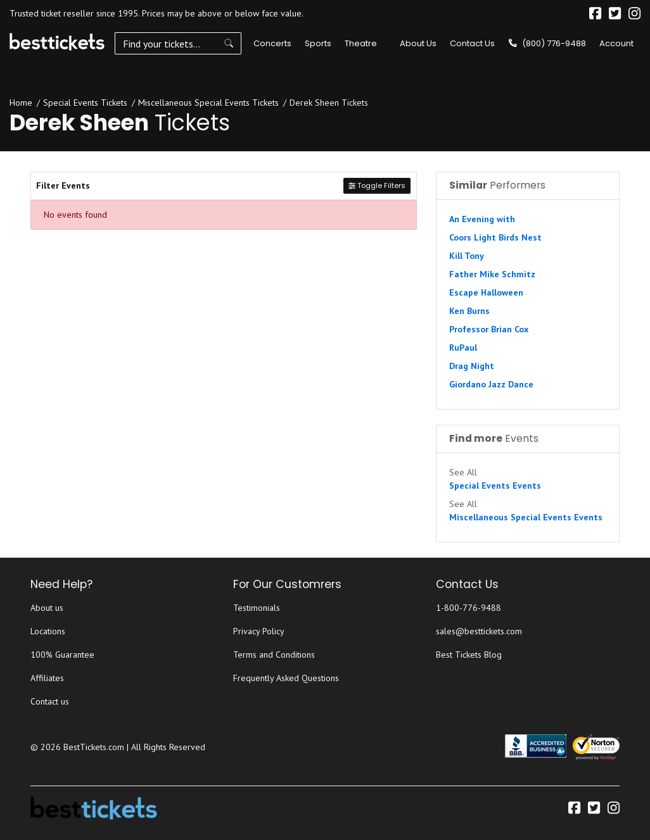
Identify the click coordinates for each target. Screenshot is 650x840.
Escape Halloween (486, 292)
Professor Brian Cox (488, 329)
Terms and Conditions (274, 654)
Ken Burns (469, 311)
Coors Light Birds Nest (495, 237)
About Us (418, 43)
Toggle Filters (376, 185)
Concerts (272, 43)
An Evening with (482, 219)
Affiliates (47, 678)
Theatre (361, 43)
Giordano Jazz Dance (491, 384)
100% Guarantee (62, 654)
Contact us (49, 701)
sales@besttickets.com (479, 631)
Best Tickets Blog (469, 654)
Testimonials (256, 607)
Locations (47, 631)
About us (46, 607)
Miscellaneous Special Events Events (525, 517)
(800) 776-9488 (547, 43)
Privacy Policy (258, 631)
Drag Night (471, 366)
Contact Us (472, 43)
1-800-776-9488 (468, 607)
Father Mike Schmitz (492, 274)
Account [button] (616, 43)
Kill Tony (466, 255)
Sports (318, 43)
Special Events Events (495, 485)
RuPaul (463, 347)
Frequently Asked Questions (286, 678)
